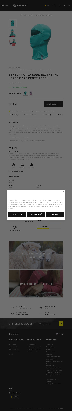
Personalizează (36, 214)
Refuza (55, 214)
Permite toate (17, 214)
